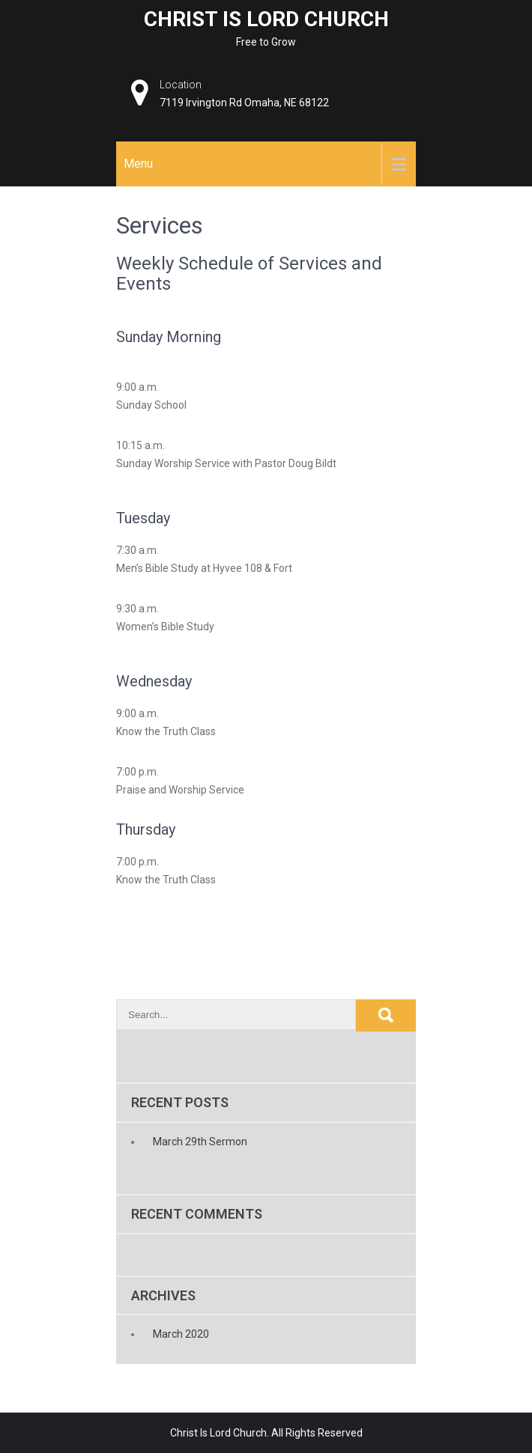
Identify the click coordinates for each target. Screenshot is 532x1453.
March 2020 (181, 1334)
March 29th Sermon (200, 1142)
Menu (138, 163)
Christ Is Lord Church (266, 19)
